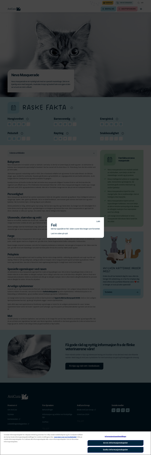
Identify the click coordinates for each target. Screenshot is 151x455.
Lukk (98, 221)
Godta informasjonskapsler (115, 450)
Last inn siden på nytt (59, 234)
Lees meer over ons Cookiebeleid (65, 437)
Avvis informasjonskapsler (115, 443)
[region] (75, 443)
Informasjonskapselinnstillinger (115, 436)
